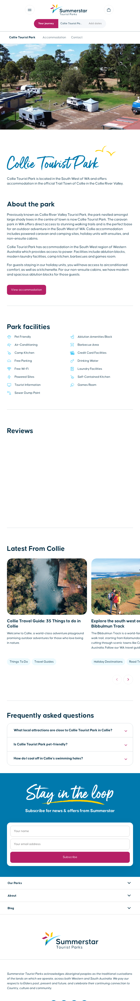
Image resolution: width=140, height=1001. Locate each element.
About (12, 895)
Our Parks (15, 883)
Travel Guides (44, 661)
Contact (77, 37)
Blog (11, 908)
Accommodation (54, 37)
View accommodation (26, 289)
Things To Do (19, 661)
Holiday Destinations (108, 661)
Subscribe (70, 857)
